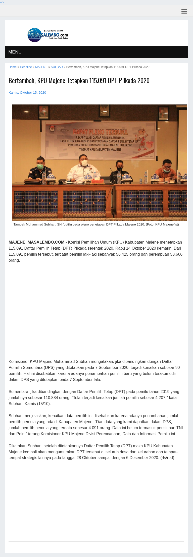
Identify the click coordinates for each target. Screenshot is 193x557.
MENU (15, 51)
